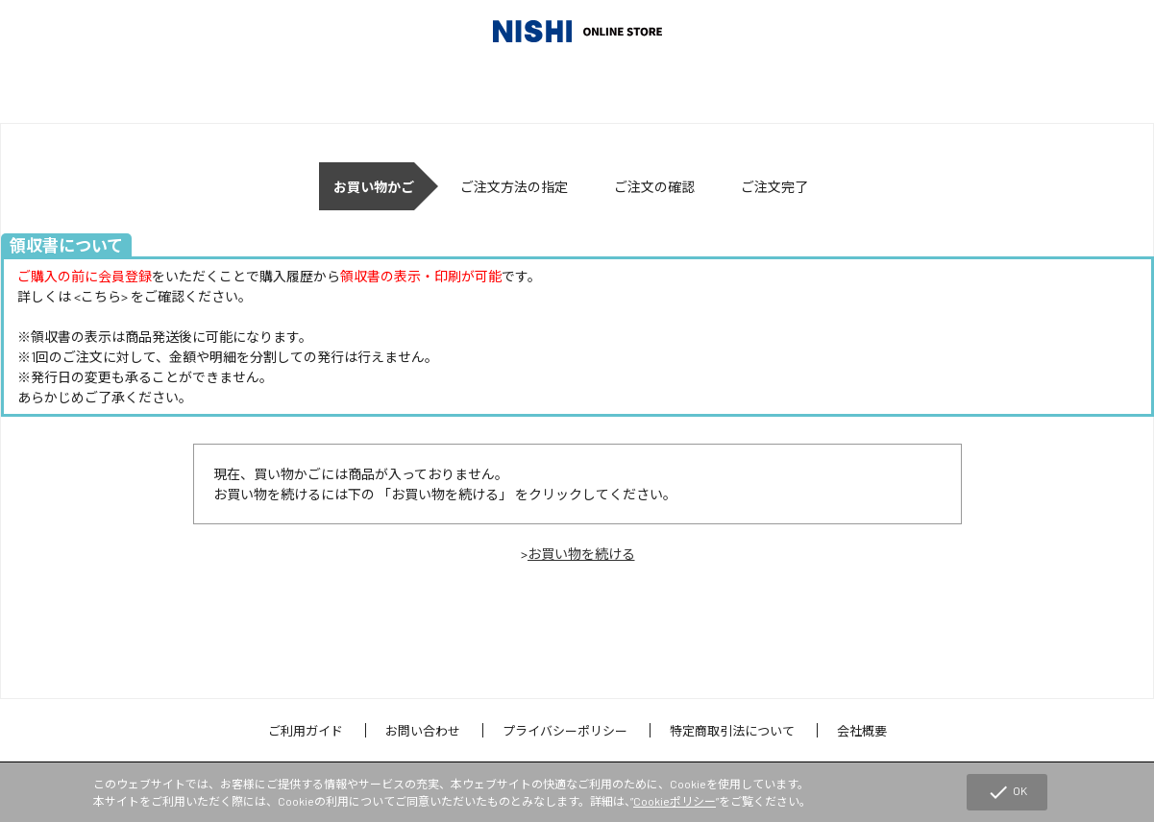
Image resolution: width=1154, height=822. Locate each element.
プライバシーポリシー (565, 730)
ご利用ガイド (305, 730)
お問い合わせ (422, 730)
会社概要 (862, 730)
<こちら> (101, 296)
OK (1007, 792)
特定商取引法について (732, 730)
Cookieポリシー (674, 801)
